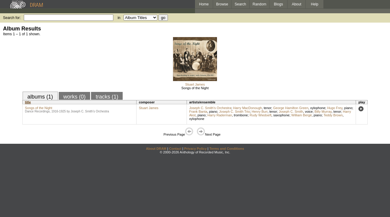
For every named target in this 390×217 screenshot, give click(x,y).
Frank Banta (198, 111)
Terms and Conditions (226, 148)
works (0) (74, 97)
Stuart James (195, 84)
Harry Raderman (219, 115)
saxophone (281, 115)
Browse (222, 4)
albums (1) (40, 97)
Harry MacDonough (247, 108)
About (296, 4)
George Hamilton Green (290, 108)
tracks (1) (107, 97)
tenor (267, 108)
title (28, 102)
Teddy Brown (333, 115)
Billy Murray (323, 111)
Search (240, 4)
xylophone (317, 108)
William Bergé (301, 115)
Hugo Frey (334, 108)
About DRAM (156, 148)
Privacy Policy (195, 148)
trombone (241, 115)
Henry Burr (260, 111)
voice (309, 111)
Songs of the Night (195, 88)
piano (348, 108)
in (119, 18)
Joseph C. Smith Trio (234, 111)
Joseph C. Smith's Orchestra (210, 108)
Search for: (12, 18)
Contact (175, 148)
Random (259, 4)
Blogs (278, 4)
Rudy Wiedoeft (260, 115)
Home (204, 4)
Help (315, 4)
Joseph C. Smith (291, 111)
